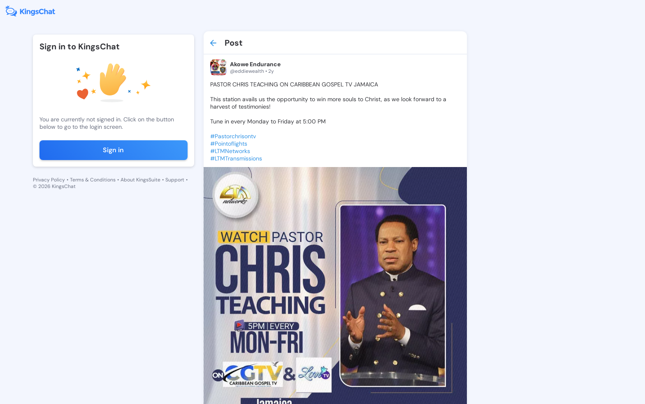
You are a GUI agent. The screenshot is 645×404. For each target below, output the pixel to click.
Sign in (113, 150)
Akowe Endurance (255, 64)
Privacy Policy (49, 179)
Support (174, 179)
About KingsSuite (140, 179)
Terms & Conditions (93, 179)
